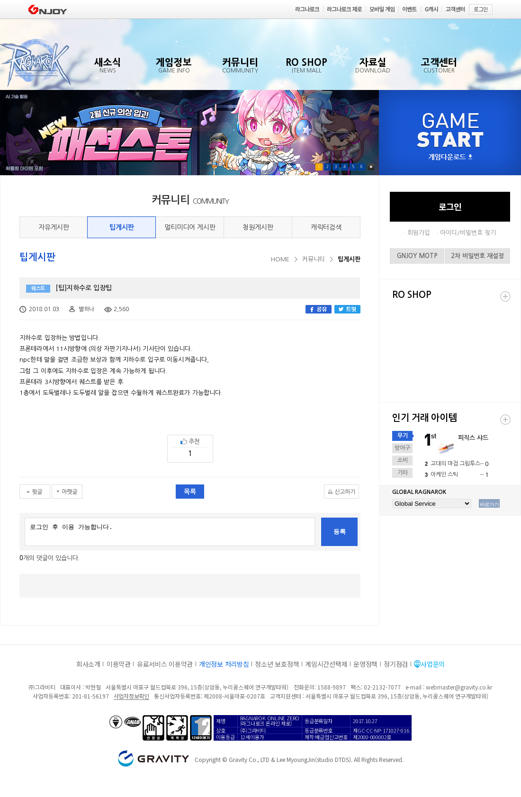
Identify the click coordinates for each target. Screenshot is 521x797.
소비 (402, 460)
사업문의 (433, 664)
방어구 (402, 448)
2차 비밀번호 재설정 (477, 256)
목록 (190, 491)
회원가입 (418, 233)
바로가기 (489, 504)
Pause (371, 166)
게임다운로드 (450, 157)
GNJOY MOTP (417, 256)
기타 (402, 472)
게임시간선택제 (326, 664)
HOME (280, 259)
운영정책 (365, 664)
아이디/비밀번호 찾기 (468, 233)
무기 (402, 436)
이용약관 (119, 664)
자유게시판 (53, 227)
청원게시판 (258, 227)
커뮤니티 (313, 259)
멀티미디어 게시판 (190, 227)
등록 (339, 531)
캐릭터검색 (326, 227)
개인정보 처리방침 (224, 664)
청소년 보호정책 (277, 664)
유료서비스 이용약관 (165, 664)
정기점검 (396, 664)
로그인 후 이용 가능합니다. (170, 532)
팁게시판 (121, 227)
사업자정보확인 (131, 696)
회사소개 (88, 664)
